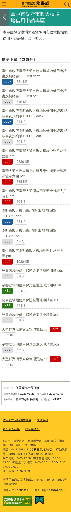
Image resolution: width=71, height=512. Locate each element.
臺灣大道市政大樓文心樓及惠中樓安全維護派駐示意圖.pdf (34, 173)
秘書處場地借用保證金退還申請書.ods (30, 315)
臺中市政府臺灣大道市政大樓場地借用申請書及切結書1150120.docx (34, 73)
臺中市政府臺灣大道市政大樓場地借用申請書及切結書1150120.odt (34, 93)
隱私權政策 (32, 429)
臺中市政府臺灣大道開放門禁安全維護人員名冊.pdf (34, 193)
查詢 (67, 4)
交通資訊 (42, 420)
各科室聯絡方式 (41, 449)
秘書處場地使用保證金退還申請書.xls (30, 300)
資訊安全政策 (11, 429)
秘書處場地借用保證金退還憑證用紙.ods (32, 271)
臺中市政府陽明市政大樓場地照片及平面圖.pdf (32, 253)
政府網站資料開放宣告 (17, 420)
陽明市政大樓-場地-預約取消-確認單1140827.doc (29, 213)
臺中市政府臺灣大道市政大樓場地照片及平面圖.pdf (34, 153)
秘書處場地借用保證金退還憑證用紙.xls (31, 285)
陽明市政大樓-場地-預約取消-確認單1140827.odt (29, 233)
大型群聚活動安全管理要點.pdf (25, 329)
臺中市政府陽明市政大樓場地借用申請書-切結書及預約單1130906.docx (35, 113)
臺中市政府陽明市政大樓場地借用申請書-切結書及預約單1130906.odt (35, 133)
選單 (4, 4)
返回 (4, 17)
